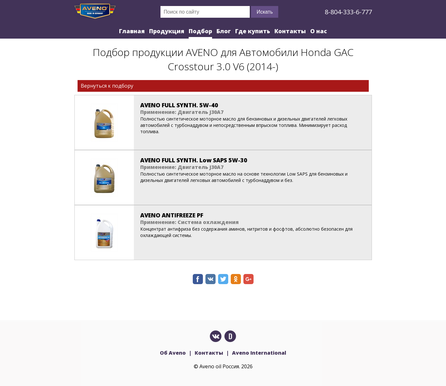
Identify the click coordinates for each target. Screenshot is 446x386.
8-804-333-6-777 (348, 12)
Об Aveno (173, 352)
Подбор (200, 31)
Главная (132, 31)
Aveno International (259, 352)
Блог (224, 31)
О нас (318, 31)
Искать (265, 12)
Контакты (290, 31)
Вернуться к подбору (107, 85)
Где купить (252, 31)
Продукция (166, 31)
